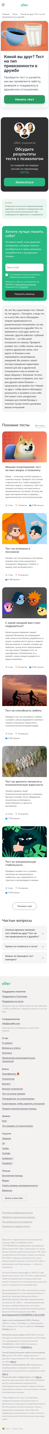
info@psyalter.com (11, 1023)
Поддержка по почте (12, 1001)
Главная (5, 14)
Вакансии (7, 1190)
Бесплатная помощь (12, 1175)
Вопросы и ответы (11, 1048)
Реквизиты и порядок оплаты (16, 1226)
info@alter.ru (26, 1347)
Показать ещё (24, 906)
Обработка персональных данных (18, 1217)
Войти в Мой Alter (14, 1198)
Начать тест (24, 99)
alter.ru (13, 1361)
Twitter (5, 1148)
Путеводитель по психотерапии (18, 1098)
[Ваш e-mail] (24, 267)
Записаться (24, 182)
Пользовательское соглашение (17, 1222)
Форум (5, 1180)
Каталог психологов (12, 1088)
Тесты (15, 14)
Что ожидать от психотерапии (17, 1125)
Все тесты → (41, 425)
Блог (4, 1120)
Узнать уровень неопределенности (20, 1185)
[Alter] (6, 983)
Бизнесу (6, 1083)
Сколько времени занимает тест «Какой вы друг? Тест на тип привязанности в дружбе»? (22, 933)
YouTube (6, 1153)
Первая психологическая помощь (19, 1108)
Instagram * (8, 1158)
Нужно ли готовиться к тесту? (21, 946)
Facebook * (7, 1163)
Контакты (7, 1052)
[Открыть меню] (3, 5)
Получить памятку (24, 294)
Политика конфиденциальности (17, 1212)
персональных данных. (25, 284)
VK (3, 1143)
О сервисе (7, 1043)
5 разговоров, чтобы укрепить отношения (23, 1103)
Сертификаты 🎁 (10, 1073)
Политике (23, 287)
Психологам (8, 1078)
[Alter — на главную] (24, 4)
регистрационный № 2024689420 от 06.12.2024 (23, 1315)
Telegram (6, 1138)
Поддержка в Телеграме (14, 996)
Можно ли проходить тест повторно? (19, 958)
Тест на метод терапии (13, 1093)
